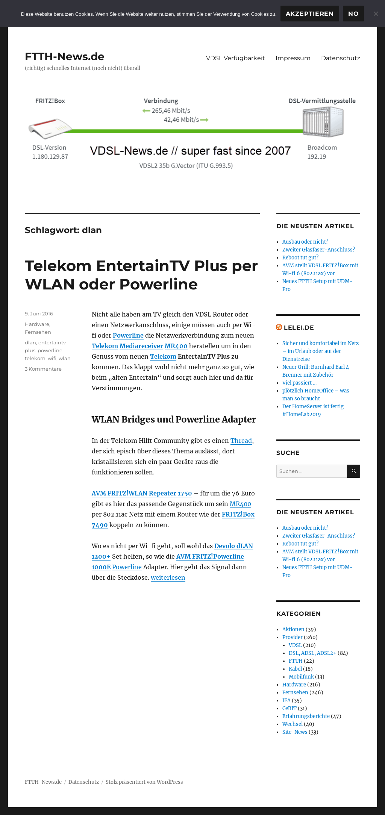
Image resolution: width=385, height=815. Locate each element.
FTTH (296, 661)
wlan (65, 358)
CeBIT (289, 708)
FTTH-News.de (65, 56)
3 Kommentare (43, 369)
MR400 (176, 346)
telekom (35, 358)
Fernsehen (38, 332)
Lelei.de (299, 327)
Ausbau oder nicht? (305, 242)
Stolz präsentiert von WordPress (144, 782)
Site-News (295, 732)
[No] (375, 13)
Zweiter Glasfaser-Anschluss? (318, 250)
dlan (30, 342)
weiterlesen (168, 577)
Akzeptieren (310, 13)
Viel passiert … (299, 383)
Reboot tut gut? (300, 257)
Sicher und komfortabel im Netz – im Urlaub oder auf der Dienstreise (320, 351)
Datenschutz (340, 58)
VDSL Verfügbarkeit (235, 58)
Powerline (128, 335)
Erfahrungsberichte (306, 716)
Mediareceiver (141, 346)
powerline (50, 350)
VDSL (295, 645)
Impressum (293, 58)
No (353, 13)
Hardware (37, 324)
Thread (241, 440)
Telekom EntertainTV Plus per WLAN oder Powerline (141, 274)
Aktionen (293, 629)
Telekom (105, 346)
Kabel (295, 669)
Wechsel (292, 724)
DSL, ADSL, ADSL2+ (312, 653)
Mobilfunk (301, 677)
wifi (52, 358)
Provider (292, 637)
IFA (286, 700)
